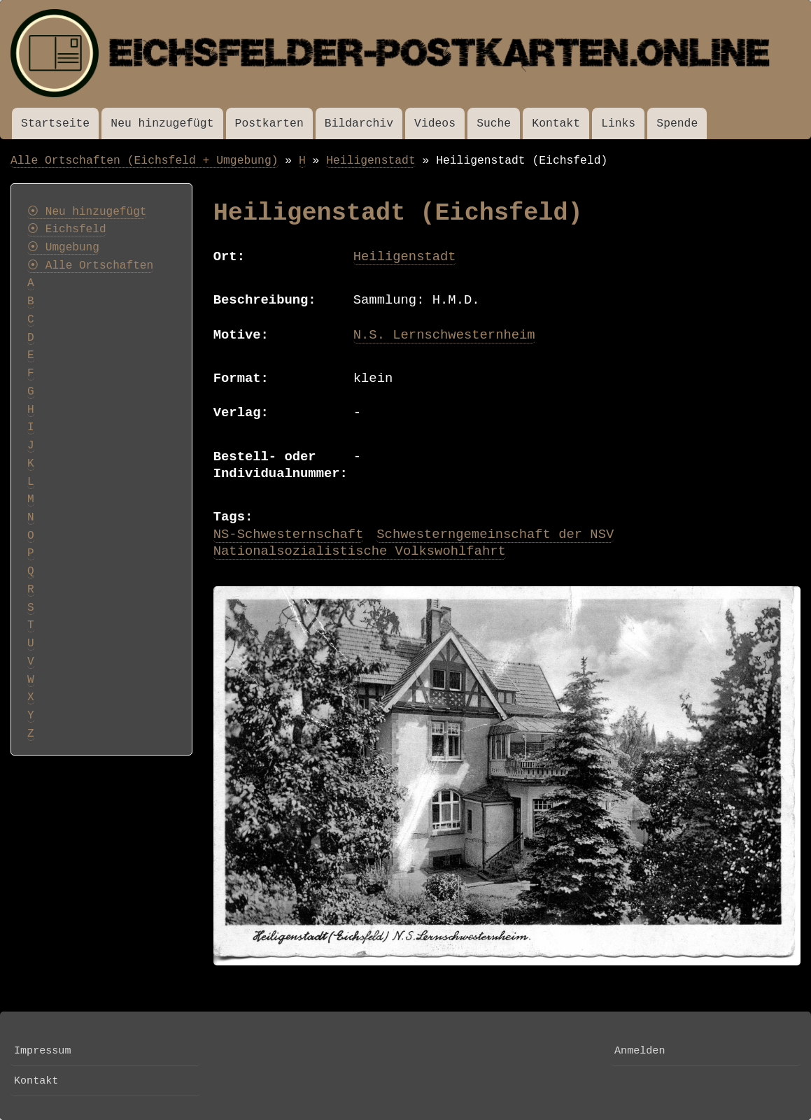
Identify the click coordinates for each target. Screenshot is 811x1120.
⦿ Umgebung (63, 247)
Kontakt (556, 123)
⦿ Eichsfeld (66, 229)
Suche (494, 123)
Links (618, 123)
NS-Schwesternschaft (288, 534)
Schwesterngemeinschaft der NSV (495, 534)
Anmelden (639, 1050)
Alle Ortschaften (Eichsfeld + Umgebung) (144, 160)
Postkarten (269, 123)
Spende (677, 123)
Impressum (42, 1050)
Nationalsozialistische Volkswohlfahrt (359, 551)
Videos (435, 123)
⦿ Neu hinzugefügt (86, 212)
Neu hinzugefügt (162, 123)
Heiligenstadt (371, 160)
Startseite (55, 123)
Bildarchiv (359, 123)
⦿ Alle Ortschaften (90, 266)
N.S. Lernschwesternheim (444, 335)
